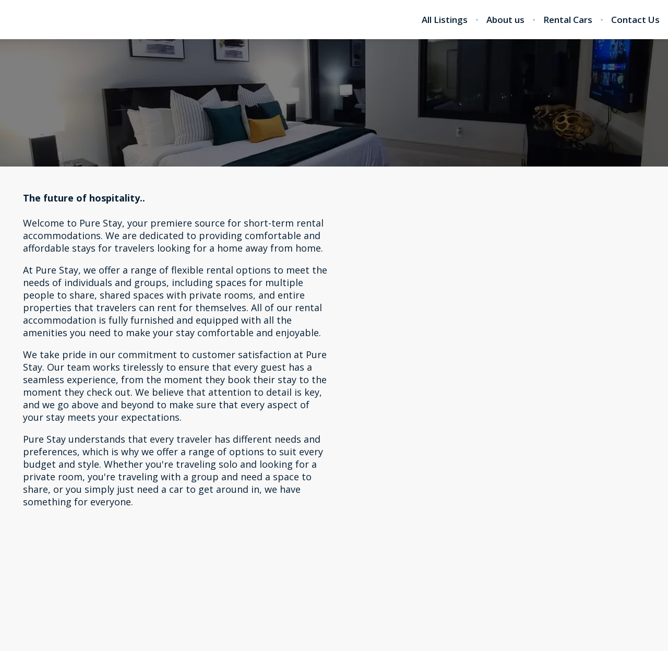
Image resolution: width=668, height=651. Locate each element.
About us (505, 20)
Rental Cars (567, 20)
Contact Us (635, 20)
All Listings (445, 20)
